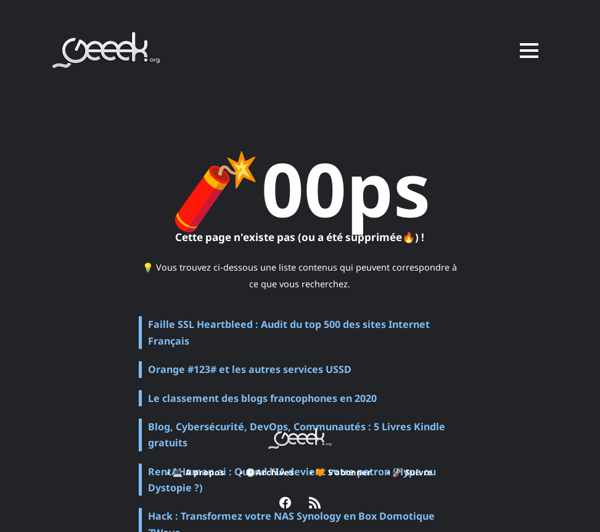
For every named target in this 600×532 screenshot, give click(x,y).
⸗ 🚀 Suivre (411, 472)
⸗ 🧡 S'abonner (341, 472)
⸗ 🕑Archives (266, 472)
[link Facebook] (285, 504)
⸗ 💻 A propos (194, 472)
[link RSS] (315, 504)
